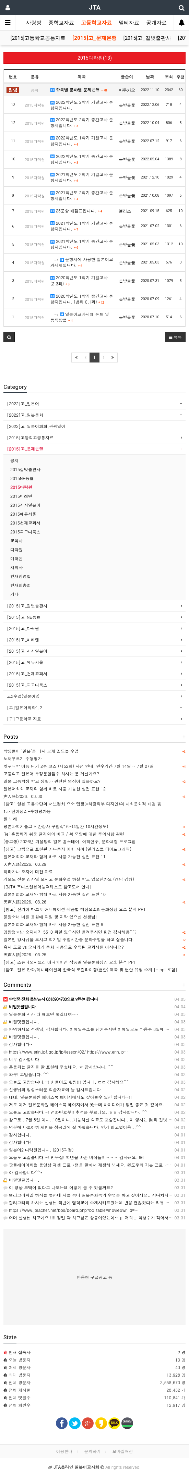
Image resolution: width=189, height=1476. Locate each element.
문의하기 (92, 1451)
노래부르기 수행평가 (22, 758)
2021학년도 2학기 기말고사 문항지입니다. (81, 177)
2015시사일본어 (25, 505)
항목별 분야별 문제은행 (78, 90)
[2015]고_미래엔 (23, 639)
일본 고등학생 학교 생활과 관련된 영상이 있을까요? (52, 781)
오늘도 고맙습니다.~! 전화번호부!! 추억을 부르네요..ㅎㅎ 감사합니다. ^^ (75, 1112)
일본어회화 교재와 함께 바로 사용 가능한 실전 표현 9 (53, 924)
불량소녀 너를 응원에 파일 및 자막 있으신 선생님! (50, 917)
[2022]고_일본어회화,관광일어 (36, 426)
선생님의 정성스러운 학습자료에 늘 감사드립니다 (52, 1089)
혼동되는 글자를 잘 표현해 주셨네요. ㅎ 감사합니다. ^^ (58, 1067)
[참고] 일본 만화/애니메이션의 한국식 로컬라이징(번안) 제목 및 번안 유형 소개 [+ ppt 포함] (90, 969)
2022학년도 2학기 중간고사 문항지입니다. (81, 122)
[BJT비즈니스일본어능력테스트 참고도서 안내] (47, 886)
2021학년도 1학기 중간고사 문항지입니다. (81, 244)
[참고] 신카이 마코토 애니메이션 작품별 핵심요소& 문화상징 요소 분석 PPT (74, 909)
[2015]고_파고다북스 (27, 685)
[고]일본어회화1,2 (24, 707)
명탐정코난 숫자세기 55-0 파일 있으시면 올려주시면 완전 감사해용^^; (69, 932)
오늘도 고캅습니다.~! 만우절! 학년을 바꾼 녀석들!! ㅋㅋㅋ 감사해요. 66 (73, 1157)
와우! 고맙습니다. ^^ (26, 1074)
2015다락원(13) (95, 58)
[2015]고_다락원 (23, 628)
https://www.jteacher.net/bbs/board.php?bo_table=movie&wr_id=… (71, 1210)
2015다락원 (21, 487)
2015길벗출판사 (25, 469)
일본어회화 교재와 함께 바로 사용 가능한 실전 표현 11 (54, 856)
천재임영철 (20, 576)
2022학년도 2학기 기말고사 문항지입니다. (81, 105)
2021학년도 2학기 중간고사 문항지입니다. (81, 195)
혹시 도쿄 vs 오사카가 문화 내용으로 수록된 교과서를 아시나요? (63, 947)
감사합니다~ (18, 1044)
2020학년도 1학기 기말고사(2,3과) (79, 280)
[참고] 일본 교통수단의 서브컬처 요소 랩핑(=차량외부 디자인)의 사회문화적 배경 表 (82, 804)
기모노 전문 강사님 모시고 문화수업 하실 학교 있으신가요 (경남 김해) (68, 879)
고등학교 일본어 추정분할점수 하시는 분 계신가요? (51, 773)
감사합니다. (17, 1134)
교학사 (16, 540)
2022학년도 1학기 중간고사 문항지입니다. (81, 159)
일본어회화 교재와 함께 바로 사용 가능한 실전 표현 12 (54, 788)
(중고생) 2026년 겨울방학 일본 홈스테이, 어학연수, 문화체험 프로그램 (69, 841)
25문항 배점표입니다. (76, 210)
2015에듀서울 (23, 514)
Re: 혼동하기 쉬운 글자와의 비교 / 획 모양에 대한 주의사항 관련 (63, 834)
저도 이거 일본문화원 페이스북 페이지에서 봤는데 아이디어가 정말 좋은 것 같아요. (83, 1104)
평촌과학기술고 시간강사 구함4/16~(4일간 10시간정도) (55, 826)
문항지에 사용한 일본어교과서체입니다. (81, 262)
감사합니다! (17, 1142)
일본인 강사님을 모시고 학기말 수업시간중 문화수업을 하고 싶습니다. (68, 939)
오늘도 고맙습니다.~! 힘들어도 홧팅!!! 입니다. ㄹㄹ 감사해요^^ (66, 1082)
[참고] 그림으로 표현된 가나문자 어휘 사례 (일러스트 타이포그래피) (67, 849)
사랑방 (34, 23)
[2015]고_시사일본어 (27, 651)
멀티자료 (129, 23)
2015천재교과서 (25, 523)
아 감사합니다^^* (23, 1172)
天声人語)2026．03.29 (24, 864)
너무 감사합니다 (21, 1059)
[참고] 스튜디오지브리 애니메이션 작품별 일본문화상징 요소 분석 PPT (69, 962)
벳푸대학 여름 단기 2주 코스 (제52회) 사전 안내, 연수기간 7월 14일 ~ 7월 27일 (78, 766)
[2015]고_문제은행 (94, 38)
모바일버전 (123, 1451)
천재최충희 (20, 585)
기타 (14, 594)
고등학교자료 (96, 23)
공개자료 (156, 23)
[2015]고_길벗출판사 (147, 38)
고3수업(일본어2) (23, 696)
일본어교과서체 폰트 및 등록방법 (79, 317)
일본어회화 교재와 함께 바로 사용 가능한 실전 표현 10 (54, 894)
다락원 (16, 549)
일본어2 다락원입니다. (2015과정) (38, 1150)
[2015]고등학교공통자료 (38, 38)
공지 (14, 460)
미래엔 (16, 558)
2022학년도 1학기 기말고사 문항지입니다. (81, 140)
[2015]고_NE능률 (23, 617)
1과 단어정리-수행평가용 (27, 811)
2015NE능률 (22, 478)
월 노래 (10, 819)
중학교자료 (61, 23)
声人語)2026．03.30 (22, 796)
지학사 (16, 567)
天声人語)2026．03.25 (24, 954)
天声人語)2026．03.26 (24, 902)
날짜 (150, 76)
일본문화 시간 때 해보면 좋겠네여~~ (41, 1014)
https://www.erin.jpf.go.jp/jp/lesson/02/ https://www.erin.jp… (65, 1052)
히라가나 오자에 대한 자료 (28, 871)
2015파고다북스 (25, 531)
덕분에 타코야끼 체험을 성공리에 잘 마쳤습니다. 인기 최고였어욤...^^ (72, 1127)
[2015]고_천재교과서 (27, 673)
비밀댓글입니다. (21, 1021)
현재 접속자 (20, 1352)
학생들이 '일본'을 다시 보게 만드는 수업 (41, 751)
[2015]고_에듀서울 (25, 662)
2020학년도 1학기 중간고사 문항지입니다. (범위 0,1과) (81, 299)
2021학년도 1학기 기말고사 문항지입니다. (81, 226)
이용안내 (64, 1451)
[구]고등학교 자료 (24, 719)
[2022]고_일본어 (23, 403)
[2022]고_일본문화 (25, 415)
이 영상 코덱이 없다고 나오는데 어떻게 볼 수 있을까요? (58, 1187)
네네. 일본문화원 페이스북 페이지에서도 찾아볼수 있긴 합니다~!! (67, 1097)
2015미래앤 (21, 496)
